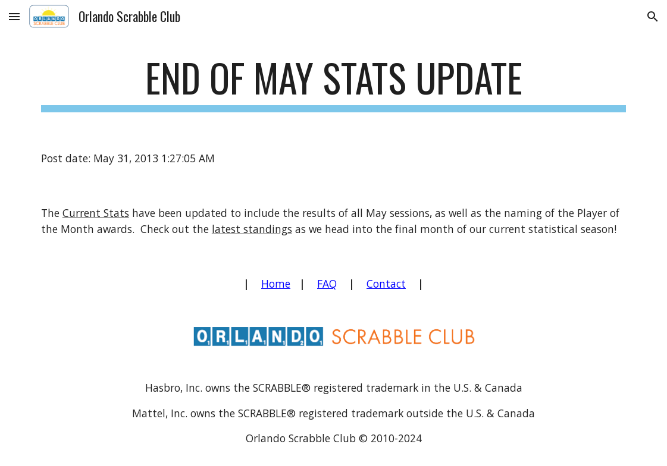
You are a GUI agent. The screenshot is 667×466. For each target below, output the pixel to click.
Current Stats (95, 213)
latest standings (252, 229)
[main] (333, 83)
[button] (14, 16)
